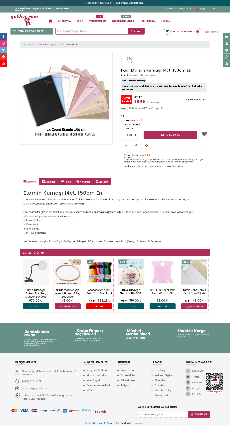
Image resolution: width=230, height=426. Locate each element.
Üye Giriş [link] (169, 8)
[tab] (196, 99)
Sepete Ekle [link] (170, 134)
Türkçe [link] (201, 9)
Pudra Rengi (130, 124)
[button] (123, 135)
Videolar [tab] (102, 181)
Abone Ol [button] (199, 414)
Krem (131, 120)
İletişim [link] (166, 21)
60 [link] (187, 301)
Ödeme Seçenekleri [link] (98, 385)
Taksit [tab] (66, 181)
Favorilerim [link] (161, 385)
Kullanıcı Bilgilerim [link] (165, 375)
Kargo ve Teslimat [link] (97, 370)
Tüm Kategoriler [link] (28, 31)
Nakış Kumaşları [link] (47, 44)
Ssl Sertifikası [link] (128, 380)
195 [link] (123, 301)
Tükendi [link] (99, 306)
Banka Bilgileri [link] (128, 375)
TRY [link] (214, 9)
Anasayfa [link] (64, 21)
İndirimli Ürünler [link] (123, 20)
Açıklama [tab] (29, 181)
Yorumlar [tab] (83, 181)
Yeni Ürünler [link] (97, 20)
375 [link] (91, 301)
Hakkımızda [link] (147, 21)
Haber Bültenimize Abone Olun (157, 407)
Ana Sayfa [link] (28, 44)
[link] (50, 21)
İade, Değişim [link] (94, 380)
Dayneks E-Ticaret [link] (104, 423)
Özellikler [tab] (48, 181)
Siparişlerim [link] (161, 380)
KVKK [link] (89, 390)
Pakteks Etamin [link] (69, 44)
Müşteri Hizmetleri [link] (97, 375)
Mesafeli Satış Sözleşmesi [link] (163, 393)
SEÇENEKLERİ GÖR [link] (67, 306)
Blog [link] (80, 21)
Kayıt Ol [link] (182, 8)
